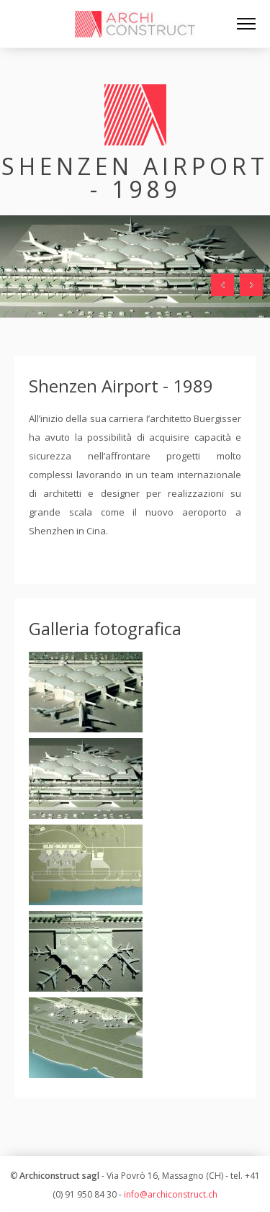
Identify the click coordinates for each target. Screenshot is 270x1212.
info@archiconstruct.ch (170, 1194)
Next (251, 285)
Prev (222, 285)
